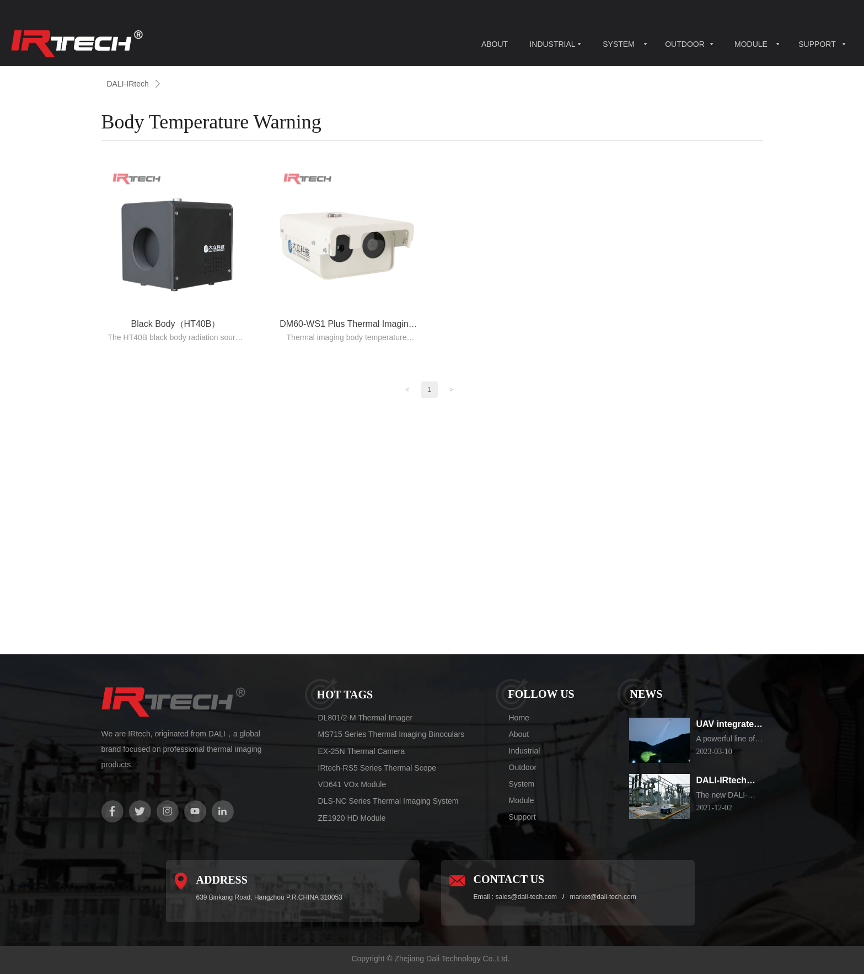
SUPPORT (816, 44)
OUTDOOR (685, 44)
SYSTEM (619, 44)
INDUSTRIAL (552, 44)
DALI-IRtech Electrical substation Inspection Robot (721, 781)
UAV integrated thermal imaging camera (730, 725)
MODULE (751, 44)
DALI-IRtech (128, 83)
